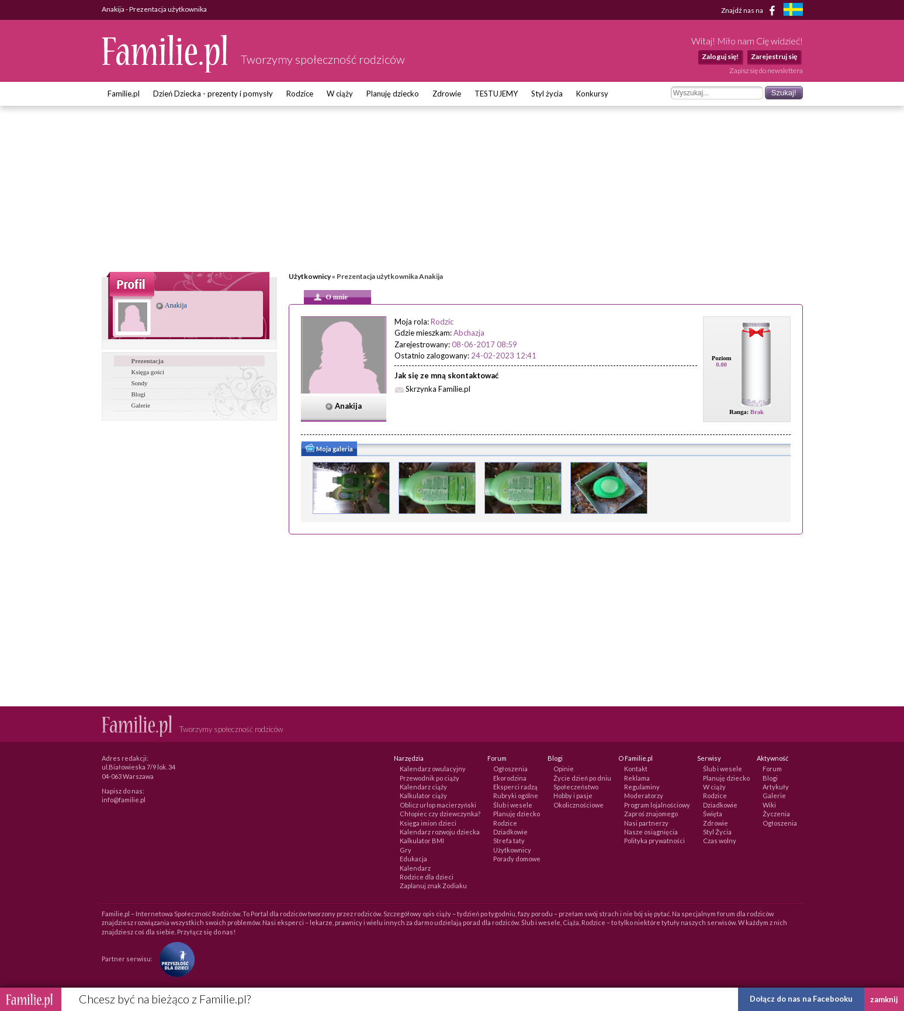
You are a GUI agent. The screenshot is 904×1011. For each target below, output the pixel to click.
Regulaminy (642, 787)
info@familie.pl (124, 799)
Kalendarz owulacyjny (433, 768)
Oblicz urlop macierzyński (438, 805)
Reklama (637, 778)
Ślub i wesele (512, 805)
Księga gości (148, 371)
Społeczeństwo (575, 787)
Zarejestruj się (774, 56)
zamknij (884, 999)
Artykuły (776, 787)
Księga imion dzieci (428, 823)
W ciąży (340, 93)
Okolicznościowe (578, 805)
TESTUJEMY (496, 93)
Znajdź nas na (750, 10)
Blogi (138, 394)
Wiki (769, 805)
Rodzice (299, 93)
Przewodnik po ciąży (429, 778)
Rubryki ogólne (515, 795)
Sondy (139, 383)
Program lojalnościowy (657, 805)
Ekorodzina (510, 778)
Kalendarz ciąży (423, 787)
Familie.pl (124, 93)
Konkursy (592, 93)
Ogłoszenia (510, 768)
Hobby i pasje (573, 795)
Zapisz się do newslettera (766, 70)
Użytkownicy (310, 276)
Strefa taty (509, 840)
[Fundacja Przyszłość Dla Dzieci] (174, 958)
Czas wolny (719, 840)
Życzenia (776, 813)
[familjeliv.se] (793, 11)
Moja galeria (328, 450)
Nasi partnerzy (646, 823)
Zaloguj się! (720, 56)
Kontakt (635, 768)
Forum (772, 768)
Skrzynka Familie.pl (438, 389)
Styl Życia (717, 832)
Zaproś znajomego (651, 813)
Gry (405, 850)
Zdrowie (446, 93)
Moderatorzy (643, 795)
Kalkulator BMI (422, 840)
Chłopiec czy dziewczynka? (440, 813)
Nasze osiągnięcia (651, 832)
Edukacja (413, 858)
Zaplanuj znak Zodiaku (433, 885)
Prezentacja (147, 360)
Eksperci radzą (515, 787)
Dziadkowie (510, 832)
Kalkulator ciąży (423, 795)
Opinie (563, 768)
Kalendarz (415, 868)
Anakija (171, 305)
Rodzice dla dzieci (426, 877)
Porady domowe (517, 858)
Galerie (140, 405)
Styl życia (547, 93)
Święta (712, 813)
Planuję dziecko (392, 93)
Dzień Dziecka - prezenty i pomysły (213, 93)
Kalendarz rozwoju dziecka (440, 832)
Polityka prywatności (654, 840)
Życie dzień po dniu (582, 778)
